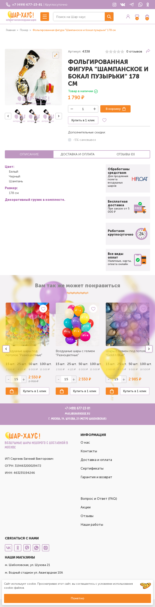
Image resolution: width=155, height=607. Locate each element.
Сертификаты (92, 468)
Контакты (89, 451)
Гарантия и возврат (96, 477)
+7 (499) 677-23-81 (77, 408)
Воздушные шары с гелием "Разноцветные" (75, 353)
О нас (85, 442)
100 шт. (44, 364)
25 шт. (72, 364)
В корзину (113, 109)
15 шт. (60, 364)
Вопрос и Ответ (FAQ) (99, 499)
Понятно (77, 598)
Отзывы (87, 516)
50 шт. (83, 364)
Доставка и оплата (96, 460)
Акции (86, 507)
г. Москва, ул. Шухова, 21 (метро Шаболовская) (78, 418)
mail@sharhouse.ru (77, 413)
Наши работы (92, 524)
